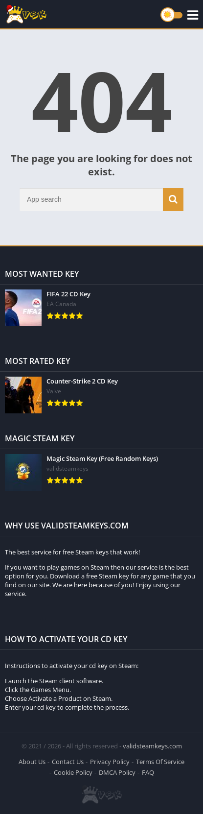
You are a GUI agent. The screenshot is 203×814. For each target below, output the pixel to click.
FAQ (148, 772)
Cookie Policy (73, 772)
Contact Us (68, 761)
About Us (32, 761)
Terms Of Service (160, 761)
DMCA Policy (117, 772)
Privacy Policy (110, 761)
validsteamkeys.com (152, 746)
